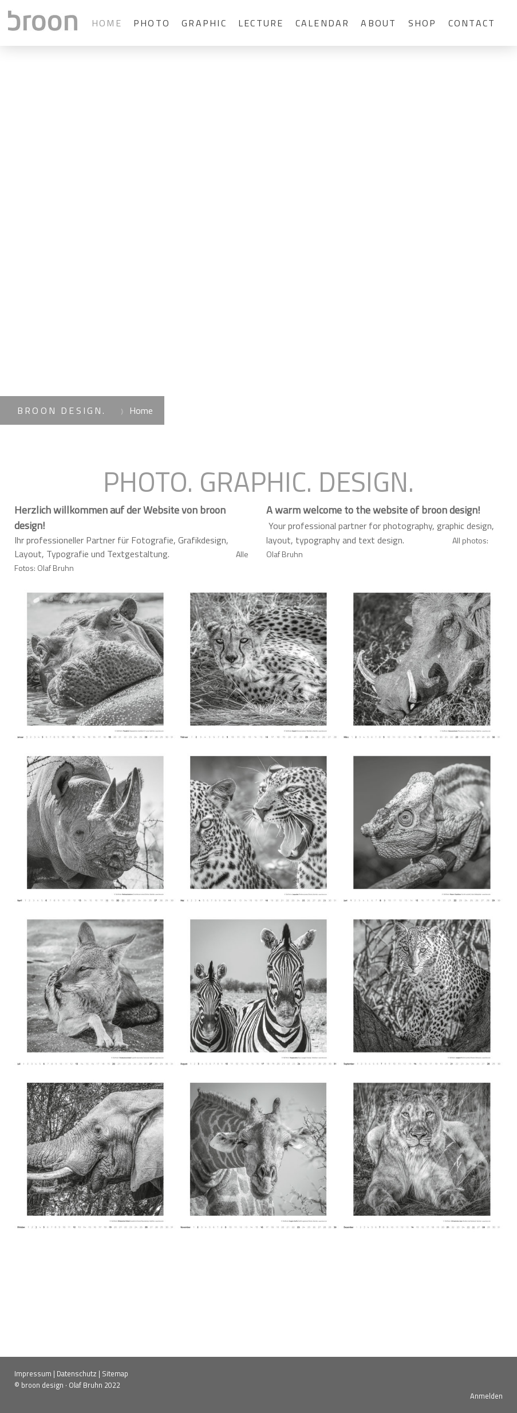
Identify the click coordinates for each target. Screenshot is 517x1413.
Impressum (33, 1373)
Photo (151, 23)
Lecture (261, 23)
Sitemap (115, 1373)
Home (107, 23)
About (378, 23)
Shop (422, 23)
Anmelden (486, 1396)
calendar (322, 23)
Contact (472, 23)
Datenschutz (77, 1373)
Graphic (204, 23)
